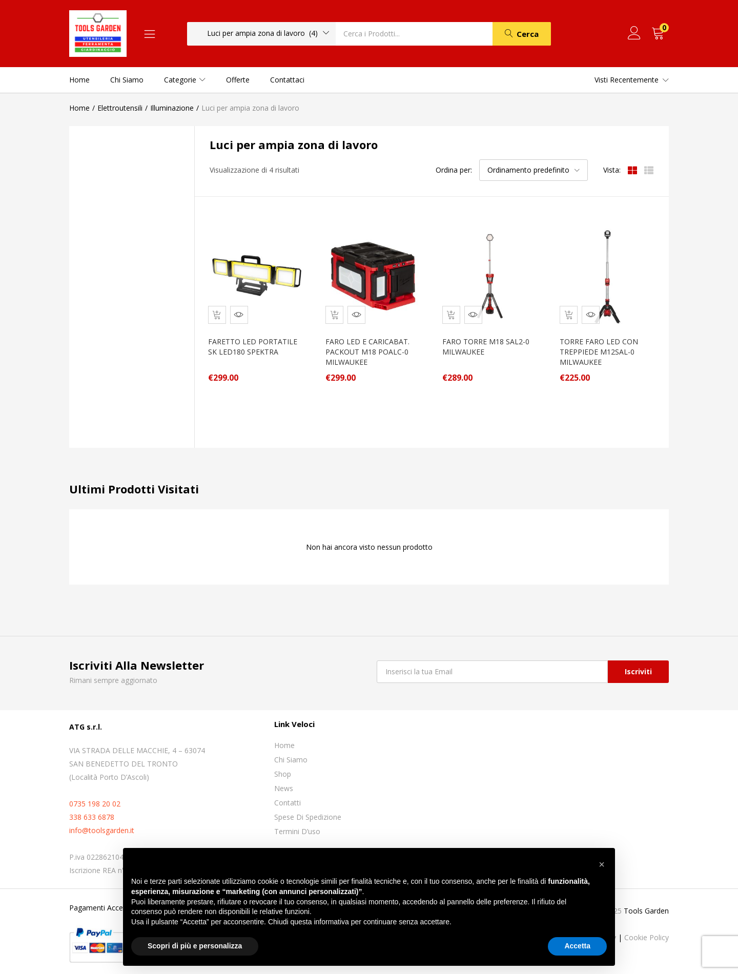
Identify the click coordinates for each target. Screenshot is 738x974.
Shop (282, 767)
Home (79, 80)
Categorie (185, 80)
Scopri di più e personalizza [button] (195, 946)
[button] (261, 33)
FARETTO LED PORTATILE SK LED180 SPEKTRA (252, 344)
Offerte (238, 80)
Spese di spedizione (307, 810)
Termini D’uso (297, 824)
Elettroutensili (119, 108)
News (283, 781)
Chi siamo (127, 80)
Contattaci (287, 80)
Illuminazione (172, 108)
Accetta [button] (577, 946)
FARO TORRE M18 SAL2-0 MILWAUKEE (488, 339)
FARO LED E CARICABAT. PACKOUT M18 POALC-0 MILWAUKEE (372, 344)
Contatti (287, 795)
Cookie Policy (646, 930)
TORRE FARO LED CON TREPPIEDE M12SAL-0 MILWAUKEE (603, 344)
